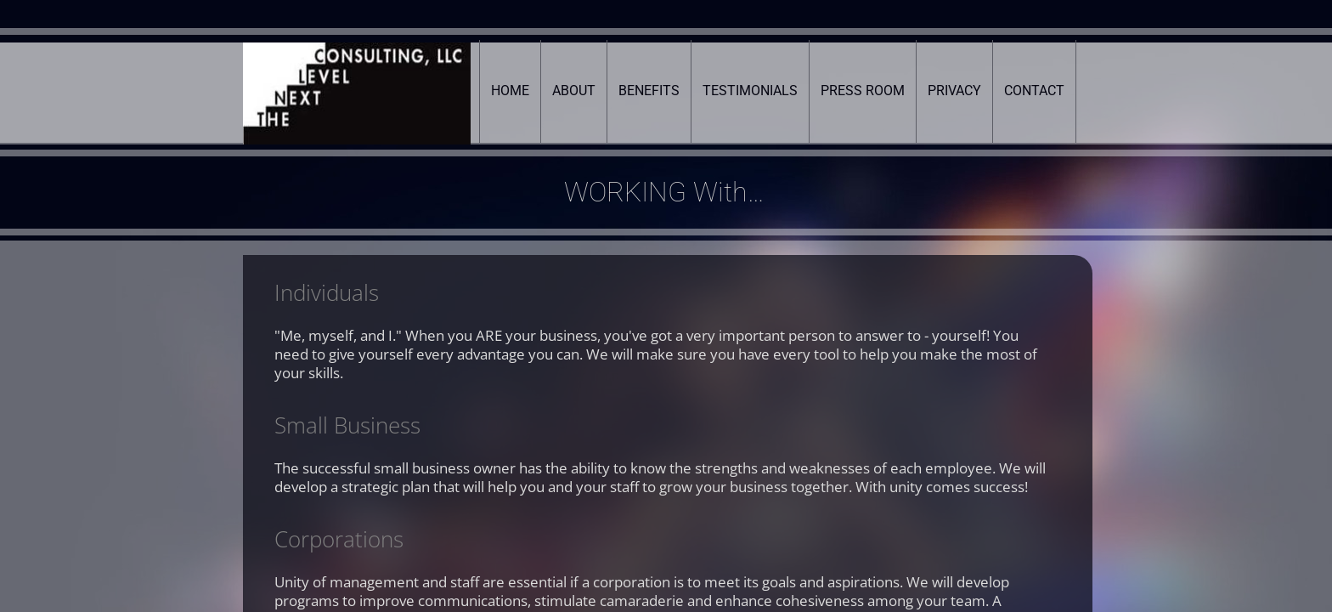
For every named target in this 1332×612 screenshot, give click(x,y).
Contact (1034, 90)
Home (510, 90)
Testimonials (750, 90)
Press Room (863, 90)
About (573, 90)
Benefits (649, 90)
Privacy (954, 90)
